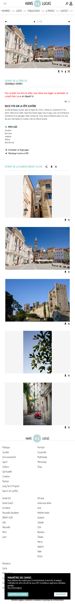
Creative (6, 476)
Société (5, 452)
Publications (34, 10)
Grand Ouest (7, 503)
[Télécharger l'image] (58, 71)
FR (66, 101)
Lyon (4, 536)
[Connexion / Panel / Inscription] (71, 4)
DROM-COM (7, 517)
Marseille (6, 527)
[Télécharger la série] (51, 166)
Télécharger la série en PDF (18, 153)
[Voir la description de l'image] (65, 71)
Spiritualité (7, 471)
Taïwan (40, 536)
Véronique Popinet (14, 83)
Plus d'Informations (15, 588)
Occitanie (6, 507)
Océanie (41, 517)
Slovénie (8, 130)
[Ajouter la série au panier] (56, 166)
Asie (39, 507)
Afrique (41, 498)
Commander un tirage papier (18, 150)
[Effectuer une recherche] (67, 4)
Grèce (40, 556)
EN (69, 101)
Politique (6, 447)
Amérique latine (44, 503)
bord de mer (9, 142)
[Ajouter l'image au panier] (62, 71)
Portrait (41, 447)
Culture (5, 466)
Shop (40, 466)
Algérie (41, 546)
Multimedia (42, 457)
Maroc (40, 541)
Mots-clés (12, 127)
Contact (64, 10)
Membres (6, 10)
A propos (50, 10)
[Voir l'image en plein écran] (68, 71)
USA (39, 527)
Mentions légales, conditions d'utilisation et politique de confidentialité (37, 600)
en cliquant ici (28, 96)
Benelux (41, 532)
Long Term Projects (10, 486)
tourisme (8, 133)
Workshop (42, 461)
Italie (40, 551)
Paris (4, 532)
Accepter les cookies (18, 594)
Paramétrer (61, 594)
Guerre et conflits (10, 490)
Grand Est (6, 498)
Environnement (9, 457)
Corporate (42, 452)
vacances (8, 136)
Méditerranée (43, 512)
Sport (4, 461)
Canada (40, 522)
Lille (4, 522)
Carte (19, 10)
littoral (7, 139)
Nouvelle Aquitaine (10, 512)
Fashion (5, 481)
